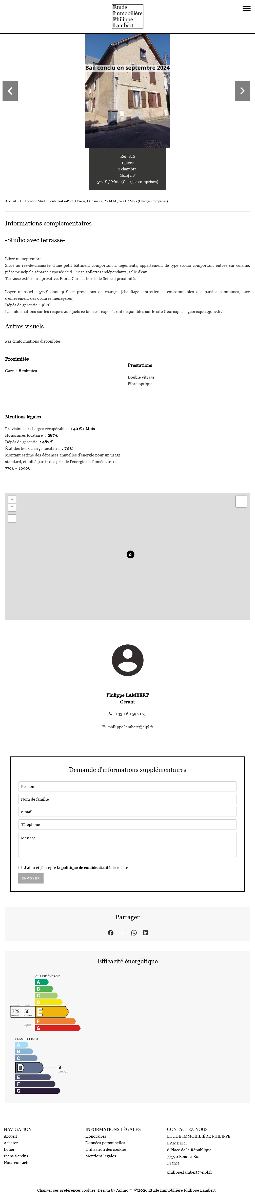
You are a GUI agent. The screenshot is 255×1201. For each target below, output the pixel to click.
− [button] (12, 507)
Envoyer (31, 878)
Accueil (10, 201)
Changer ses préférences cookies (66, 1190)
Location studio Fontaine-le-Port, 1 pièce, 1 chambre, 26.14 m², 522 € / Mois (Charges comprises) (96, 201)
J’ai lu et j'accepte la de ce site (76, 867)
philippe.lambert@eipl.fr (130, 727)
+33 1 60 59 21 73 (131, 713)
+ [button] (12, 500)
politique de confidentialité (85, 867)
